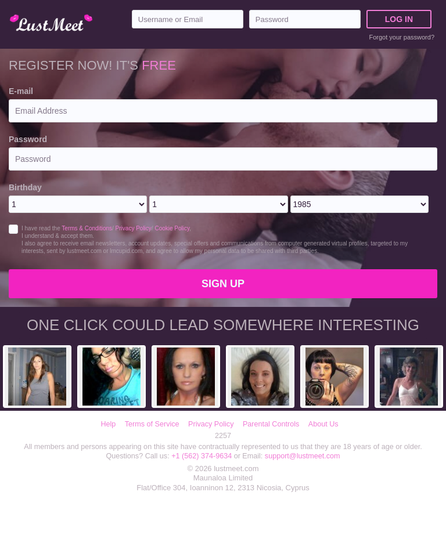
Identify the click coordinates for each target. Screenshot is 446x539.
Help (108, 424)
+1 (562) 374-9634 (202, 456)
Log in (399, 19)
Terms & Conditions (87, 228)
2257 (223, 436)
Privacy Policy (134, 228)
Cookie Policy (171, 228)
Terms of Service (152, 424)
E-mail (21, 91)
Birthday (25, 187)
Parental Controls (271, 424)
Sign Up (223, 284)
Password (28, 139)
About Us (323, 424)
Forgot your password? (402, 37)
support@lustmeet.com (302, 456)
